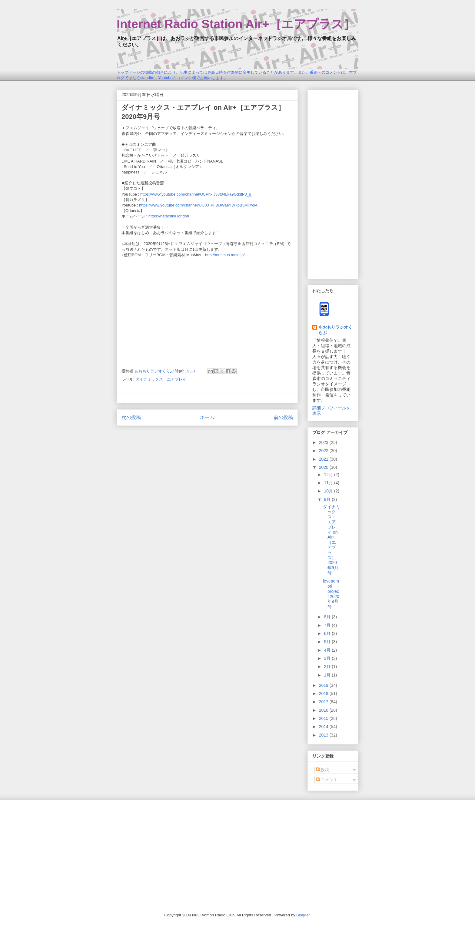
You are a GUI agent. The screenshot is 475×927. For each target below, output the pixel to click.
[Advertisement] (333, 183)
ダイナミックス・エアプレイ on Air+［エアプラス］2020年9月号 (331, 539)
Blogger (303, 915)
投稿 (322, 769)
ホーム (207, 417)
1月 (328, 675)
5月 (328, 641)
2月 (328, 666)
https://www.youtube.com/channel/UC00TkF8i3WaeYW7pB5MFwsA (198, 205)
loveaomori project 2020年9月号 (331, 594)
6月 (328, 633)
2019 (324, 685)
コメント (327, 779)
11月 (329, 482)
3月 (328, 658)
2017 (324, 701)
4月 (328, 650)
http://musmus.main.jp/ (225, 255)
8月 (328, 616)
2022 (324, 450)
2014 (324, 726)
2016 (324, 710)
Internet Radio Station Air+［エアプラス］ (236, 24)
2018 (324, 693)
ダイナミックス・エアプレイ (161, 379)
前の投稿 (283, 417)
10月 (329, 491)
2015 (324, 718)
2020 (324, 467)
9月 (328, 499)
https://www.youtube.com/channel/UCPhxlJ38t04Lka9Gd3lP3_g (195, 194)
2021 (324, 459)
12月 (329, 474)
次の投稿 (131, 417)
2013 (324, 735)
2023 (324, 442)
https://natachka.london (168, 216)
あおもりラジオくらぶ (335, 330)
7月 (328, 625)
